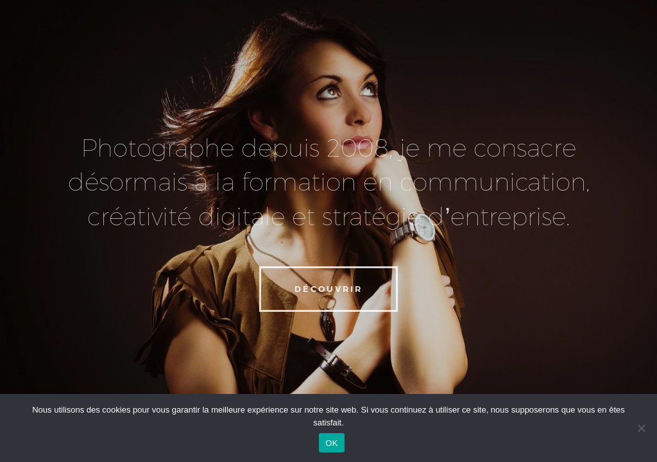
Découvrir (328, 289)
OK (331, 443)
